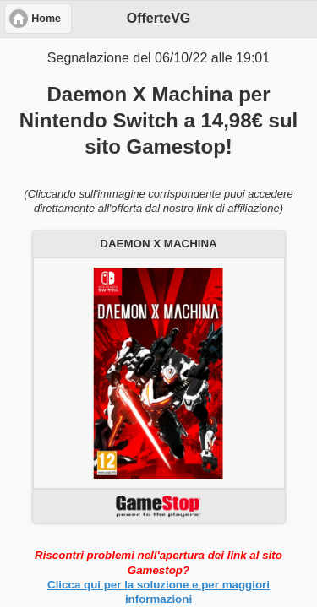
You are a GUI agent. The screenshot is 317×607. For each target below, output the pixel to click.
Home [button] (46, 18)
